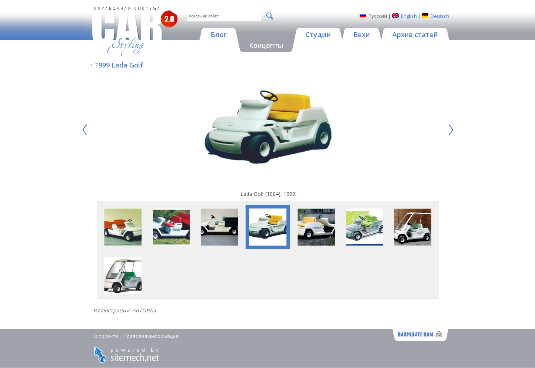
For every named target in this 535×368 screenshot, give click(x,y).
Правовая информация (150, 336)
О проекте (106, 336)
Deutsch (440, 16)
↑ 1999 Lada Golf (116, 64)
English (409, 16)
